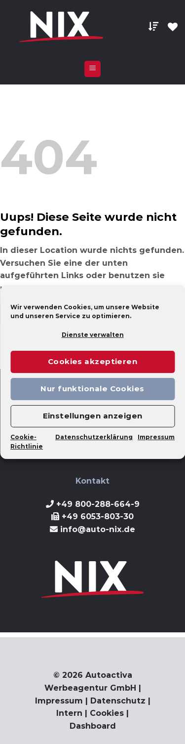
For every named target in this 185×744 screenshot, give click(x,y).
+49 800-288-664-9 (98, 504)
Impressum (156, 437)
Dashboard (93, 726)
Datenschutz (118, 700)
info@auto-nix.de (97, 529)
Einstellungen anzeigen (93, 415)
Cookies (107, 713)
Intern (69, 713)
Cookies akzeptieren (93, 361)
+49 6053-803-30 (98, 516)
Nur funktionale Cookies (92, 388)
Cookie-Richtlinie (26, 441)
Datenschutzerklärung (94, 437)
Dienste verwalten (93, 334)
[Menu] (92, 69)
